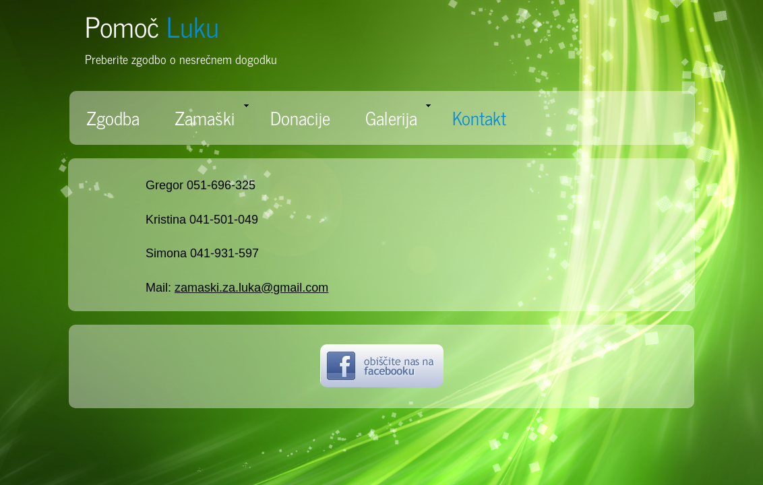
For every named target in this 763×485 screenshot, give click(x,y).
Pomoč (152, 25)
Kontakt (479, 117)
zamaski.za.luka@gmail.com (251, 287)
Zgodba (113, 117)
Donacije (300, 117)
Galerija (398, 117)
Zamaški (212, 117)
